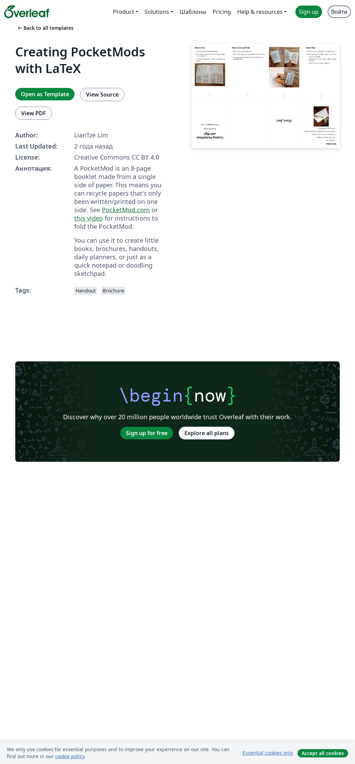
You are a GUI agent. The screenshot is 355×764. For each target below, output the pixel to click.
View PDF (33, 113)
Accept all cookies (323, 753)
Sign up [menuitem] (309, 12)
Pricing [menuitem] (222, 12)
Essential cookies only (268, 752)
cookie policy (69, 756)
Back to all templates (45, 28)
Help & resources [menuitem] (260, 12)
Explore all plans (206, 433)
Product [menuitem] (123, 12)
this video (88, 218)
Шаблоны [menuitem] (193, 12)
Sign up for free (146, 433)
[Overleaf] (26, 12)
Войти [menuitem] (339, 12)
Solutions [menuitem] (157, 12)
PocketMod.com (126, 210)
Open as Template (45, 94)
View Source (102, 94)
